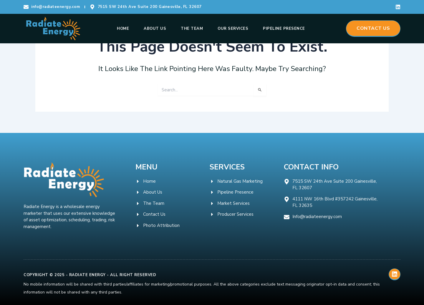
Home (123, 28)
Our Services (233, 28)
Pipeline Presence (284, 28)
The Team (192, 28)
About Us (155, 28)
